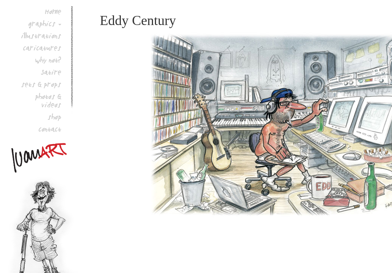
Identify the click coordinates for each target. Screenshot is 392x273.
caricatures (42, 48)
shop (54, 117)
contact (50, 129)
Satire (51, 72)
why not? (48, 60)
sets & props (41, 84)
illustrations (41, 36)
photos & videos (48, 100)
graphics (42, 23)
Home (53, 11)
